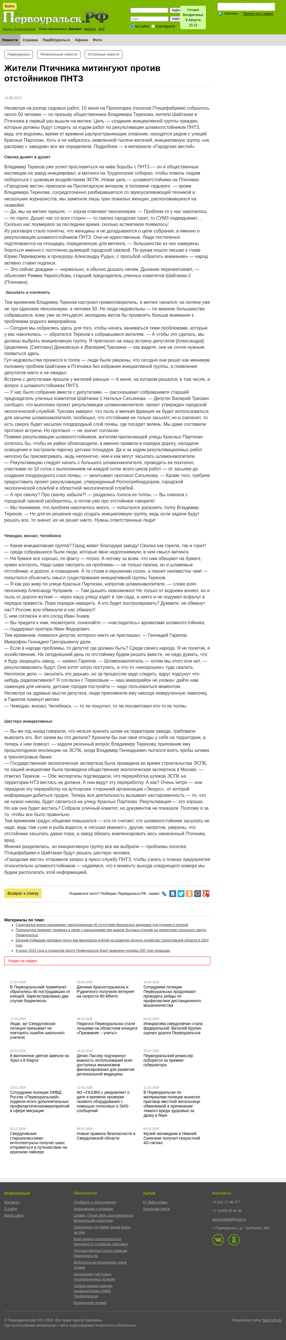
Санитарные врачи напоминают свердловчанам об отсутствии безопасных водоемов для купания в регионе (102, 925)
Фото (97, 40)
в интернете (165, 26)
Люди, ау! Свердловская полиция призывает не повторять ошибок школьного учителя (37, 1030)
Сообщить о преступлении (95, 1202)
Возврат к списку (23, 893)
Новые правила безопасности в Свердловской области (106, 1135)
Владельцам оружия (90, 1303)
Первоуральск (18, 54)
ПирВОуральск (56, 40)
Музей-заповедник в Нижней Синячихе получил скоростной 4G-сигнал (172, 1138)
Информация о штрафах (93, 1209)
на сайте (142, 26)
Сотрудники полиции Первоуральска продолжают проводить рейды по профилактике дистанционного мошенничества (172, 996)
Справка (30, 40)
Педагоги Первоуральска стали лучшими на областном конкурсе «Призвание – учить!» (107, 1028)
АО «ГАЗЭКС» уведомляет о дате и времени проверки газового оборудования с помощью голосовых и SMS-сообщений (103, 1101)
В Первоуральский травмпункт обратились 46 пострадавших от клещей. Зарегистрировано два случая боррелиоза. (40, 994)
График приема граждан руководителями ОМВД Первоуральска (93, 1291)
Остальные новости (103, 54)
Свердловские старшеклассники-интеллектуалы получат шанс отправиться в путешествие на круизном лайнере (38, 1142)
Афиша (81, 40)
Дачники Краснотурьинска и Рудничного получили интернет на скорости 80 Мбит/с (106, 991)
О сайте (10, 1209)
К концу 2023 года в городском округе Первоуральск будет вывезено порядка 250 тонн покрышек (93, 951)
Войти (10, 6)
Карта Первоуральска (19, 29)
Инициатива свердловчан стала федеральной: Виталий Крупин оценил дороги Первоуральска (173, 1028)
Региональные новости (58, 54)
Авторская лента (156, 1209)
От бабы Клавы (155, 1202)
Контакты (11, 1202)
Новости (10, 40)
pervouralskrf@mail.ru (229, 1219)
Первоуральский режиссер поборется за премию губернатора (168, 1060)
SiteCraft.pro (272, 1320)
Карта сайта (13, 1215)
